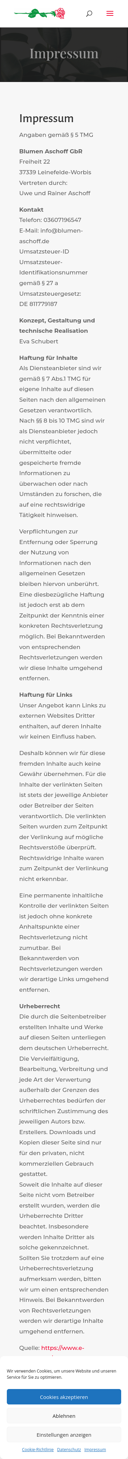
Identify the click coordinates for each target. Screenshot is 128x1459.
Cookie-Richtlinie (38, 1449)
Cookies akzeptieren (64, 1396)
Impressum (95, 1449)
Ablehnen (64, 1415)
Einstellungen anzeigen (64, 1434)
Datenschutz (69, 1449)
